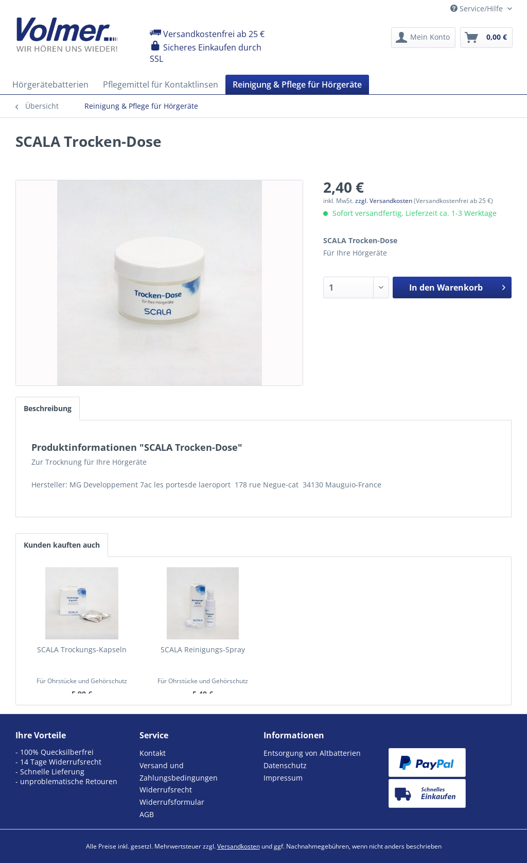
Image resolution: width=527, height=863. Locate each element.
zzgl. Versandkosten (383, 200)
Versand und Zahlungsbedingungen (178, 771)
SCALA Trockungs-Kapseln (82, 649)
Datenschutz (285, 765)
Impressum (283, 778)
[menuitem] (423, 37)
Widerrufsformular (171, 802)
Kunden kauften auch (62, 545)
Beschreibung (48, 408)
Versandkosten (238, 846)
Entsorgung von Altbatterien (312, 753)
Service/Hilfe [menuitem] (477, 8)
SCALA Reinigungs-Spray (203, 649)
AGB (146, 814)
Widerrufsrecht (165, 789)
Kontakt (152, 753)
